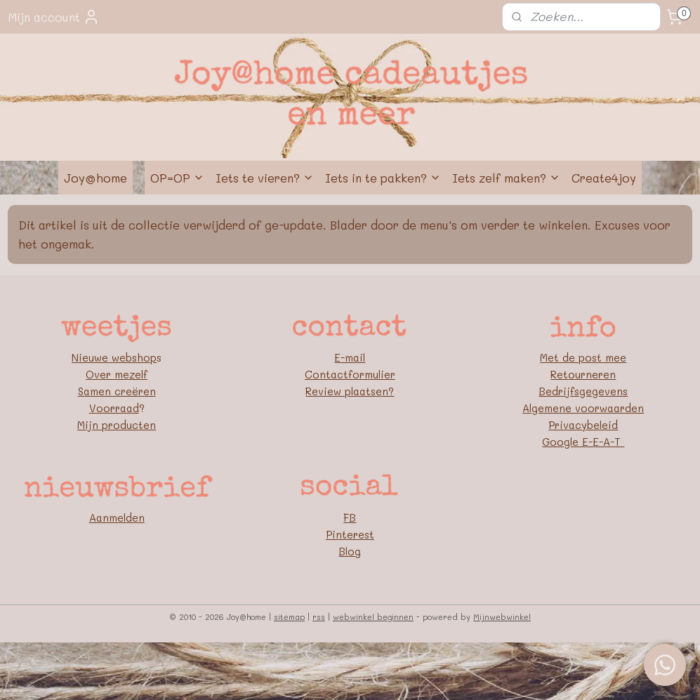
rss (318, 617)
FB (349, 517)
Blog (349, 551)
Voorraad (114, 408)
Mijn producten (116, 425)
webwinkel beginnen (373, 617)
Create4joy (604, 177)
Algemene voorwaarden (583, 408)
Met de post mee (583, 357)
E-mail (349, 357)
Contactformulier (350, 374)
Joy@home (95, 177)
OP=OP (177, 177)
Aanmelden (117, 517)
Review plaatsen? (349, 391)
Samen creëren (117, 391)
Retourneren (583, 374)
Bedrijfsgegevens (583, 391)
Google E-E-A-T (583, 442)
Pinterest (350, 534)
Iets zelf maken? (506, 177)
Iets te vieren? (265, 177)
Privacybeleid (583, 425)
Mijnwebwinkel (502, 617)
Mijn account (54, 16)
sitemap (289, 617)
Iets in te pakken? (383, 177)
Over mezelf (116, 374)
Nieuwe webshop (114, 357)
